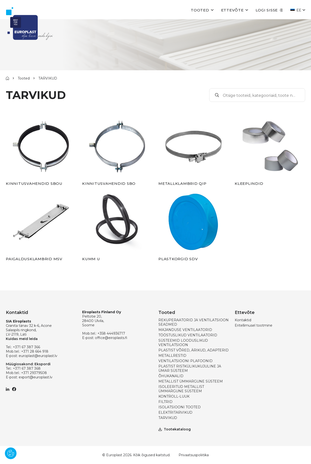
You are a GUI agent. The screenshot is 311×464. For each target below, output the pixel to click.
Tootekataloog (174, 429)
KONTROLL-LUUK (174, 396)
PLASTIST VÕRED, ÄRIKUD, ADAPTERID (193, 350)
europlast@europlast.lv (38, 356)
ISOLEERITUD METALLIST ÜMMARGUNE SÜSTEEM (181, 388)
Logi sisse (269, 10)
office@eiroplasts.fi (111, 338)
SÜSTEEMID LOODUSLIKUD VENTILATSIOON (183, 342)
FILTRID (165, 402)
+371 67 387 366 (26, 347)
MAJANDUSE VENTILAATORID (185, 330)
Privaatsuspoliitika (194, 455)
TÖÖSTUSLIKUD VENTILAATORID (187, 335)
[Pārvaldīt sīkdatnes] (11, 453)
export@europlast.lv (35, 377)
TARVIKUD (167, 418)
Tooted (200, 10)
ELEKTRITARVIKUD (175, 412)
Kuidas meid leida (22, 339)
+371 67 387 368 (27, 368)
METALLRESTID (172, 355)
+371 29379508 (34, 373)
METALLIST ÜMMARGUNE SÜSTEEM (190, 381)
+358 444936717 (111, 333)
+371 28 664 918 (34, 351)
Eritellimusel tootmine (253, 325)
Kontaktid (243, 320)
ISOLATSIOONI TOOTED (179, 407)
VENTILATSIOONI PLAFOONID (185, 361)
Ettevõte (232, 10)
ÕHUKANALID (170, 376)
